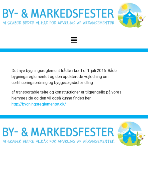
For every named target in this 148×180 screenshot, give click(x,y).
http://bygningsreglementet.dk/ (39, 104)
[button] (74, 40)
